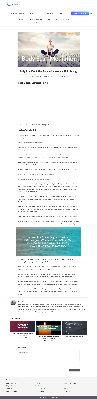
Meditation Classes (12, 383)
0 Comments (66, 76)
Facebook (35, 312)
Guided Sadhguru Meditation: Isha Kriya (74, 336)
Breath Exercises (40, 388)
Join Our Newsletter (70, 383)
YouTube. (51, 312)
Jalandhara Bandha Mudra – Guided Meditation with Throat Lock (22, 334)
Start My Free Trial (12, 391)
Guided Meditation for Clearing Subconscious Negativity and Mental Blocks (48, 337)
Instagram (42, 312)
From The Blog (39, 391)
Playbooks (9, 386)
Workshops (10, 388)
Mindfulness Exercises (42, 386)
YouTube (66, 386)
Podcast (37, 383)
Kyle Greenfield (33, 76)
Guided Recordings (55, 76)
